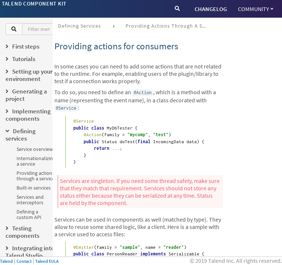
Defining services (79, 25)
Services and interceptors (30, 200)
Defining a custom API (29, 214)
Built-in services (34, 187)
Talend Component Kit (34, 3)
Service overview (35, 149)
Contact (24, 261)
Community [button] (255, 9)
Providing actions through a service (35, 176)
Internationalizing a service (36, 161)
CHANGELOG (211, 9)
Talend (6, 261)
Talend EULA (47, 261)
